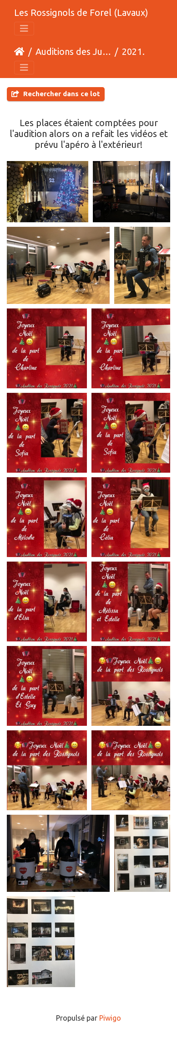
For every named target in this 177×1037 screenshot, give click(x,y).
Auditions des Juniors (73, 51)
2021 (132, 51)
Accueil (19, 52)
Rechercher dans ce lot (55, 94)
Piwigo (110, 1018)
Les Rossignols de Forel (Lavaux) (81, 12)
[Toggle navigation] (24, 28)
